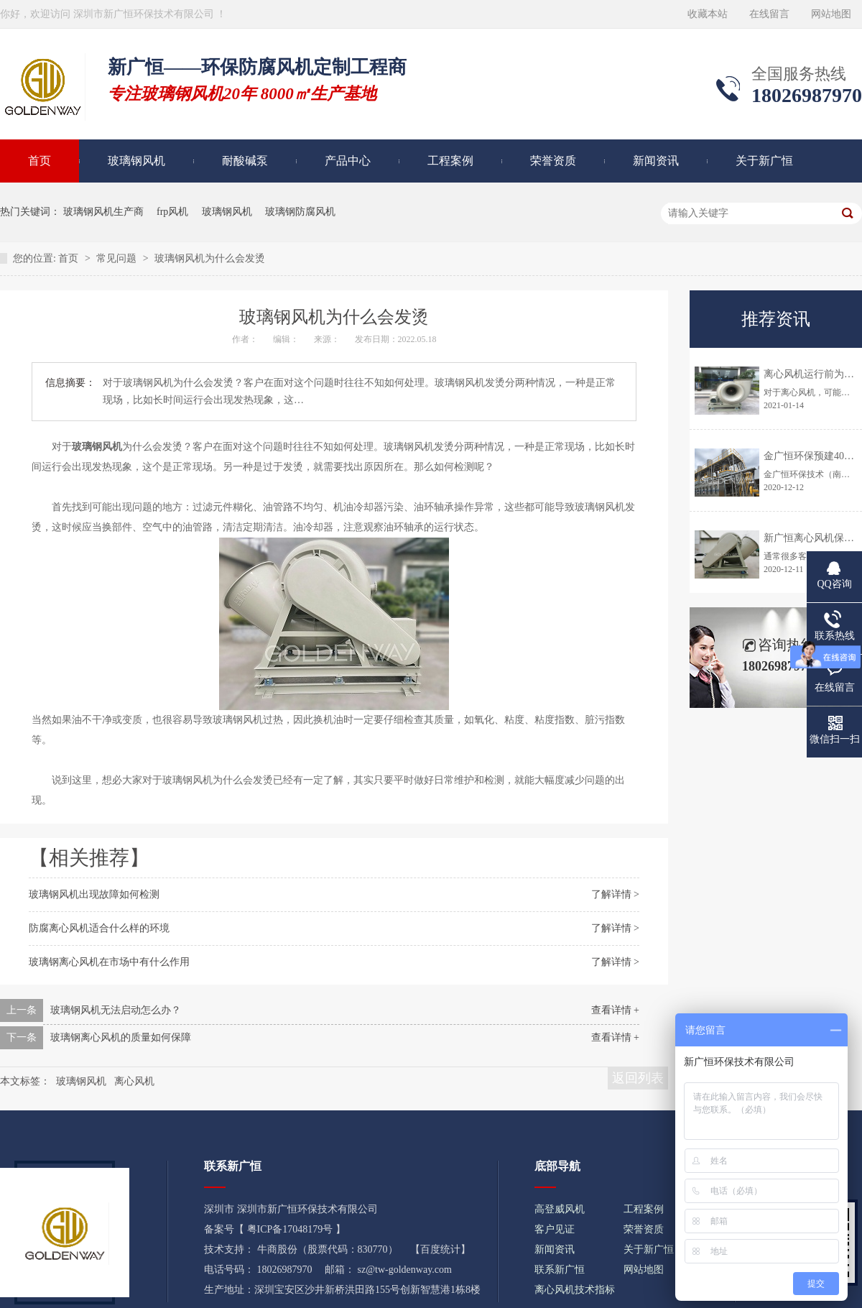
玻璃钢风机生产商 (103, 211)
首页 (69, 258)
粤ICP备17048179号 (290, 1229)
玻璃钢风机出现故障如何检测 (94, 894)
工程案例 (450, 161)
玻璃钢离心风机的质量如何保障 (120, 1037)
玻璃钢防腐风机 (300, 211)
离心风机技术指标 (574, 1289)
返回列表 (638, 1078)
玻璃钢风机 (136, 161)
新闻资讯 (656, 161)
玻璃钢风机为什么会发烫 (209, 258)
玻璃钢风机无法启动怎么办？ (115, 1010)
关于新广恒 (764, 161)
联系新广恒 (559, 1269)
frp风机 (172, 211)
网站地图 (831, 14)
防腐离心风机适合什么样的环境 (99, 928)
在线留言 (769, 14)
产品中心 (348, 161)
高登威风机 (559, 1209)
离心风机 (134, 1081)
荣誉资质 (553, 161)
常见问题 (117, 258)
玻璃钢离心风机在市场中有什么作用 (109, 962)
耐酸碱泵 (245, 161)
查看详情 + (615, 1010)
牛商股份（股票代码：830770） (327, 1249)
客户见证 (554, 1229)
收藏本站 (707, 14)
